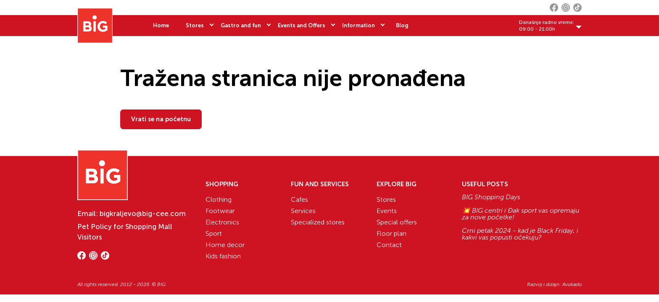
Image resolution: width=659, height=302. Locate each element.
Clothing (219, 199)
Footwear (220, 211)
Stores (195, 25)
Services (303, 211)
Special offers (397, 222)
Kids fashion (223, 256)
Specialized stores (318, 222)
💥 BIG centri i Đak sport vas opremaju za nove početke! (520, 214)
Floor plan (391, 233)
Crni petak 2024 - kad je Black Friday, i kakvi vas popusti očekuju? (520, 234)
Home (161, 25)
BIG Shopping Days (491, 197)
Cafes (299, 199)
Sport (214, 233)
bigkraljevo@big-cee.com (143, 213)
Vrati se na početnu (161, 119)
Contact (389, 245)
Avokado (572, 284)
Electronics (222, 222)
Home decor (225, 245)
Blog (402, 25)
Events (387, 211)
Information (358, 25)
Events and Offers (301, 25)
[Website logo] (95, 25)
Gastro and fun (241, 25)
